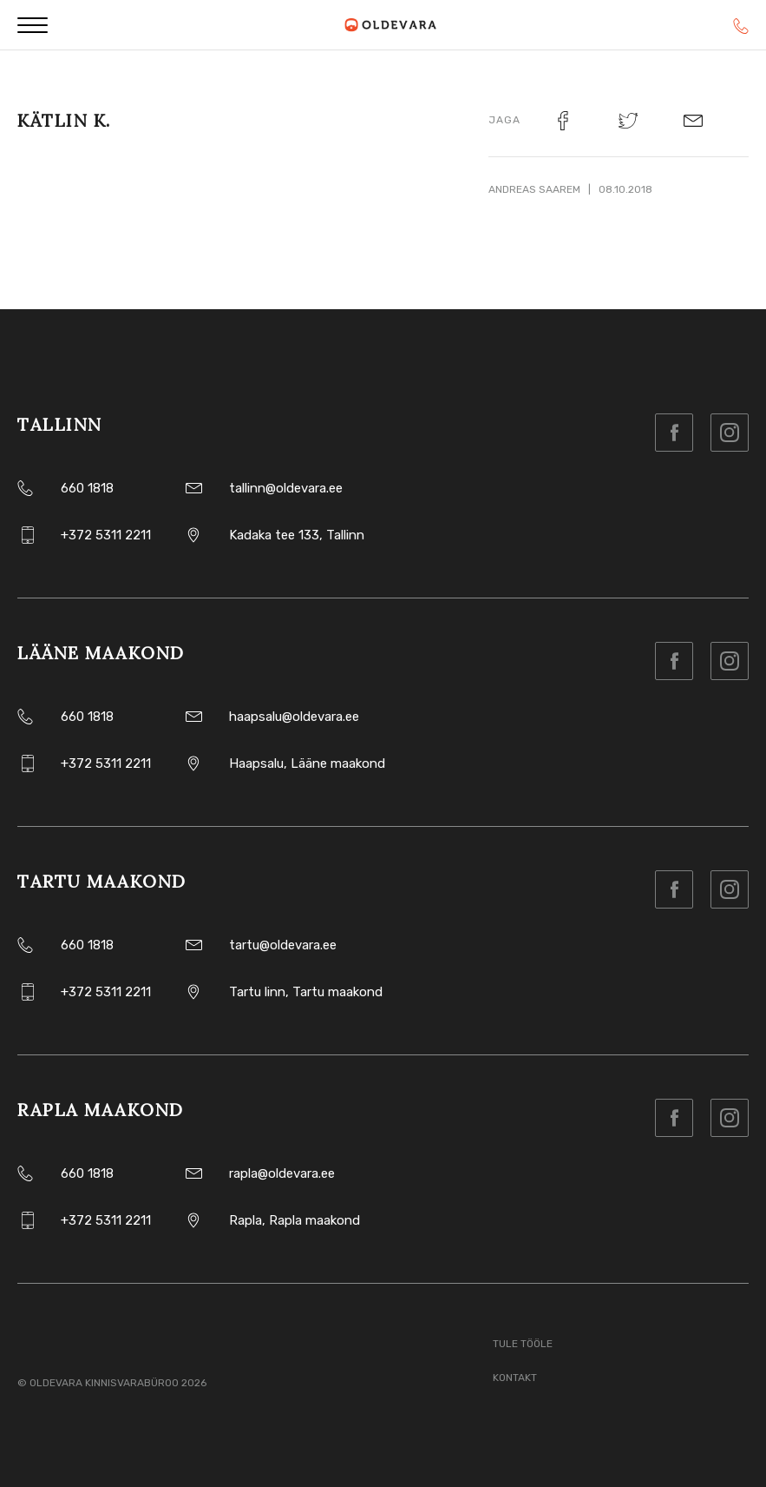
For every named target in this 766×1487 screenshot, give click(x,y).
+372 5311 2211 (106, 535)
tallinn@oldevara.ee (286, 488)
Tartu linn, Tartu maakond (306, 992)
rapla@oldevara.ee (282, 1173)
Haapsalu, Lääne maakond (307, 763)
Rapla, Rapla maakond (294, 1220)
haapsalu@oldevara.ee (294, 716)
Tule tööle (523, 1344)
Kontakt (515, 1377)
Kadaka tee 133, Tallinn (296, 535)
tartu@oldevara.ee (283, 945)
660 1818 (87, 488)
